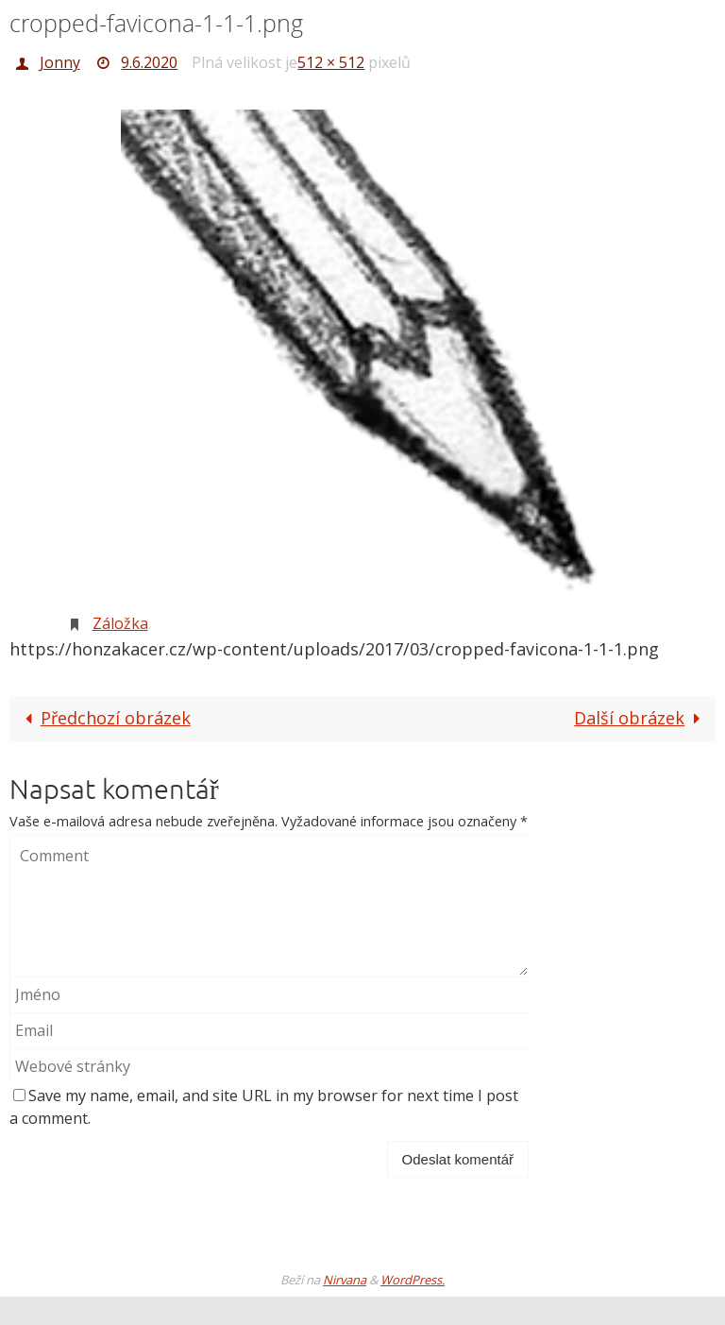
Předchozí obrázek (103, 717)
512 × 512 (330, 62)
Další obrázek (641, 717)
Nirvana (344, 1279)
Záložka (120, 623)
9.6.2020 (149, 62)
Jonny (60, 62)
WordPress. (412, 1279)
